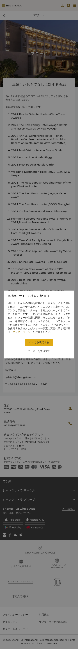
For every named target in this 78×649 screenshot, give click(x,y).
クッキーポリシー (23, 332)
